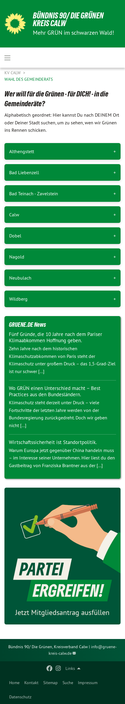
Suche (67, 682)
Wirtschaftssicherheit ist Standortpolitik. (53, 442)
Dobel (15, 236)
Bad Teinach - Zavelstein (33, 193)
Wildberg (18, 299)
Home (14, 682)
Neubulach (20, 278)
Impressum (87, 682)
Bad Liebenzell (24, 172)
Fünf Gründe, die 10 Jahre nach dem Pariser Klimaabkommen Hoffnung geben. (55, 337)
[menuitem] (14, 683)
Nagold (16, 257)
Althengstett (21, 151)
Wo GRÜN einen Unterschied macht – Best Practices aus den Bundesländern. (54, 391)
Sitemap (50, 682)
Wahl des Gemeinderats (28, 79)
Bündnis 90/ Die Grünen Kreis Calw (68, 19)
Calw (14, 215)
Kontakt (31, 682)
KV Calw (13, 72)
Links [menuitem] (70, 668)
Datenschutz (20, 697)
